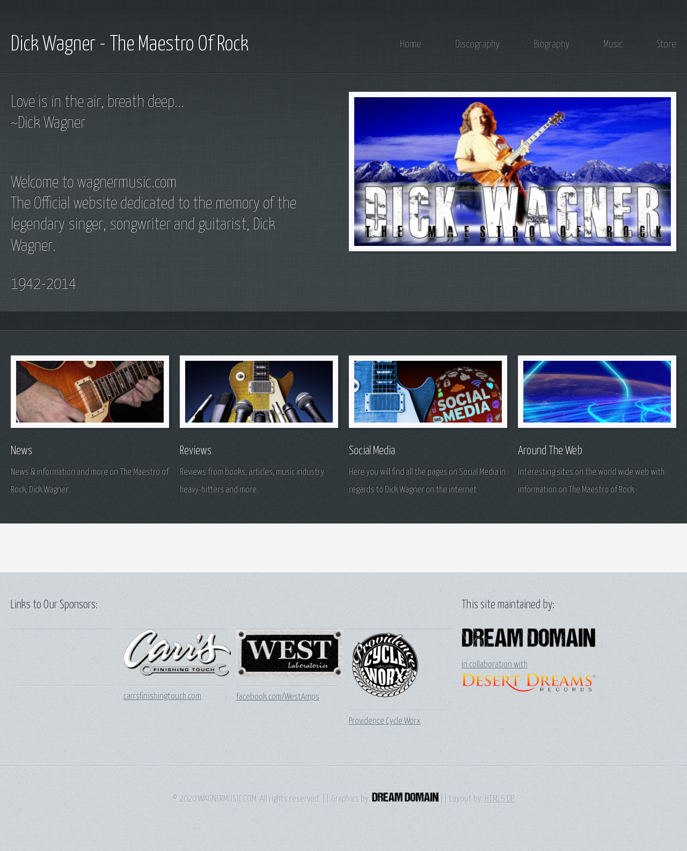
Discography (477, 44)
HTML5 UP (499, 799)
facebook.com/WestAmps (277, 697)
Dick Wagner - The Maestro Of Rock (130, 44)
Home (410, 44)
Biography (551, 44)
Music (613, 44)
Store (666, 44)
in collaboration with (495, 665)
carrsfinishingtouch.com (162, 696)
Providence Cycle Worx (385, 721)
